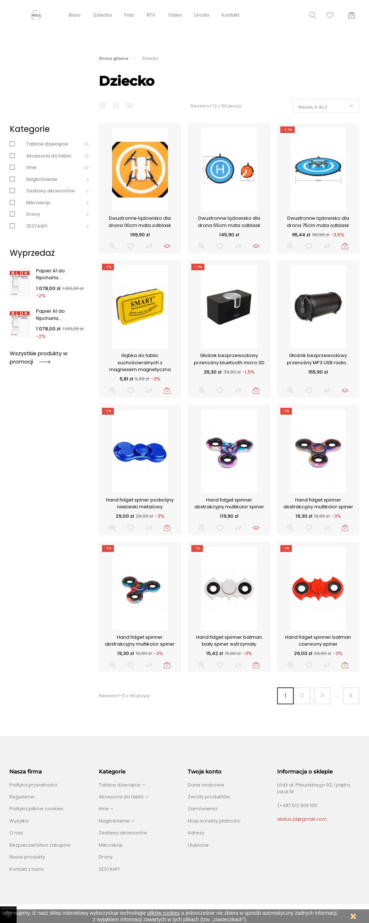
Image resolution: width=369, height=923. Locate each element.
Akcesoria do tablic (49, 155)
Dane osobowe (206, 784)
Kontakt (230, 15)
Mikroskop (38, 202)
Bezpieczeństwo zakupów (40, 845)
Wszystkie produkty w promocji (38, 357)
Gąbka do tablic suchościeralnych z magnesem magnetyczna (140, 362)
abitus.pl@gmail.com (302, 819)
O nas (16, 832)
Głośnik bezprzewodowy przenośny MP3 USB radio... (318, 359)
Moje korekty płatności (214, 820)
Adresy (196, 832)
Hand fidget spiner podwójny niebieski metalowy (140, 503)
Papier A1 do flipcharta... (50, 274)
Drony (33, 214)
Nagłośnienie (41, 179)
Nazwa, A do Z (312, 107)
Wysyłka (18, 820)
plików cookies (163, 913)
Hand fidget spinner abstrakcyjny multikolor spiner (229, 503)
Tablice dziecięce (47, 144)
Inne (31, 167)
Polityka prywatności (33, 784)
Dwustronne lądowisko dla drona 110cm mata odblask (139, 222)
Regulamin (22, 796)
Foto (129, 15)
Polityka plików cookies (36, 808)
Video (175, 15)
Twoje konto (205, 771)
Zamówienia (202, 808)
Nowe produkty (27, 856)
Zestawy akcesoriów (50, 190)
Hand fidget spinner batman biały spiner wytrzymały (229, 641)
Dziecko (102, 15)
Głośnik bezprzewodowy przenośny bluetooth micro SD (229, 359)
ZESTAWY (37, 226)
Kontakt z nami (26, 869)
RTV (151, 15)
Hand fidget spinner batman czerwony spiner (318, 641)
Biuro (75, 15)
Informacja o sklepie (305, 771)
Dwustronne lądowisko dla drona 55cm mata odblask (229, 222)
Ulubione (198, 845)
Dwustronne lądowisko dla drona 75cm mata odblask (318, 222)
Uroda (201, 15)
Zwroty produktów (209, 796)
